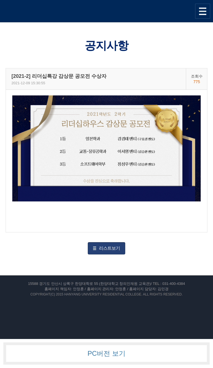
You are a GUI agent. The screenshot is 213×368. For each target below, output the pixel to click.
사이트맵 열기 (202, 11)
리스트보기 (109, 248)
